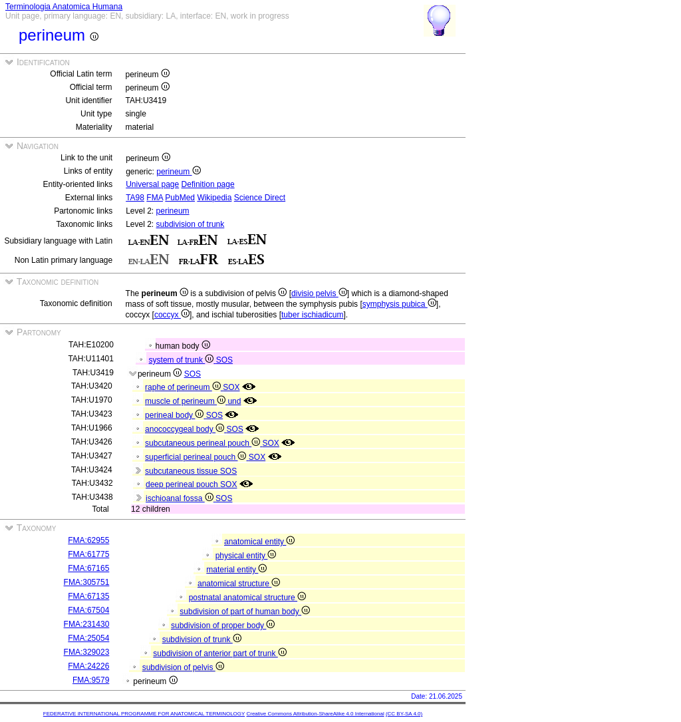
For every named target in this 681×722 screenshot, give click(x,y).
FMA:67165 (88, 568)
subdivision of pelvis (183, 667)
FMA (154, 197)
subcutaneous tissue (182, 471)
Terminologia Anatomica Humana (63, 6)
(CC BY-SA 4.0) (404, 714)
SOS (224, 360)
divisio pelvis (319, 293)
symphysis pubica (399, 304)
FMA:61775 (88, 554)
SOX (231, 387)
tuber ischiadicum (312, 314)
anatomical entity (259, 541)
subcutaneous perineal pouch (203, 443)
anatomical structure (239, 583)
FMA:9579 (90, 680)
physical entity (246, 555)
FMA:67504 (88, 610)
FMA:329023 (87, 652)
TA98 (135, 197)
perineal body (175, 415)
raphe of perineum (184, 387)
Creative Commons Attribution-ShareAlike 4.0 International (315, 714)
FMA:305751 (87, 582)
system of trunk (182, 360)
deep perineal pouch (183, 484)
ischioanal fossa (180, 498)
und (234, 401)
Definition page (208, 184)
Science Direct (259, 197)
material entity (236, 569)
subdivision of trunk (190, 224)
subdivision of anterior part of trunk (219, 653)
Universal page (152, 184)
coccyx (172, 314)
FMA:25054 (88, 638)
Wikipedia (214, 197)
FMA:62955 (88, 540)
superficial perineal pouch (197, 457)
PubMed (180, 197)
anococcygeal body (185, 429)
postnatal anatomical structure (247, 597)
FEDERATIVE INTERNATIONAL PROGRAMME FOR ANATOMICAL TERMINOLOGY (144, 714)
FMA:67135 (88, 596)
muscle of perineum (186, 401)
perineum (178, 171)
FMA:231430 (87, 624)
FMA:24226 (88, 666)
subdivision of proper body (223, 625)
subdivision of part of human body (245, 611)
